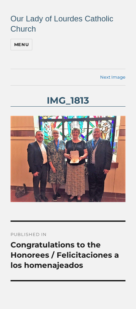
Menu (21, 44)
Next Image (112, 77)
